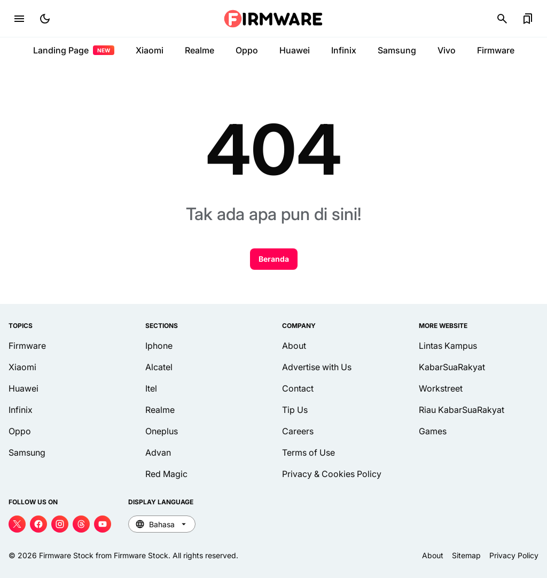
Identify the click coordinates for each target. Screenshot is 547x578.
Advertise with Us (316, 367)
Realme (199, 50)
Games (433, 431)
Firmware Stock (66, 555)
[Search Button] (502, 18)
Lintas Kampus (448, 345)
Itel (151, 388)
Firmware (495, 50)
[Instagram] (59, 524)
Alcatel (159, 367)
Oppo (247, 50)
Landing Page (73, 50)
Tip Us (295, 409)
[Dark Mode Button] (45, 18)
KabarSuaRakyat (452, 367)
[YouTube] (102, 524)
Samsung (397, 50)
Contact (298, 388)
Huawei (294, 50)
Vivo (446, 50)
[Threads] (81, 524)
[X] (17, 524)
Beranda (274, 258)
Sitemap (466, 555)
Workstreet (441, 388)
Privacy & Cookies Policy (331, 473)
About (294, 345)
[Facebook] (38, 524)
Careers (298, 431)
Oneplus (161, 431)
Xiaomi (149, 50)
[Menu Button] (19, 18)
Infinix (343, 50)
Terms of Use (308, 452)
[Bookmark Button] (527, 18)
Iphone (159, 345)
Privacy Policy (513, 555)
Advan (158, 452)
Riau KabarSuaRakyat (461, 409)
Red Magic (166, 473)
